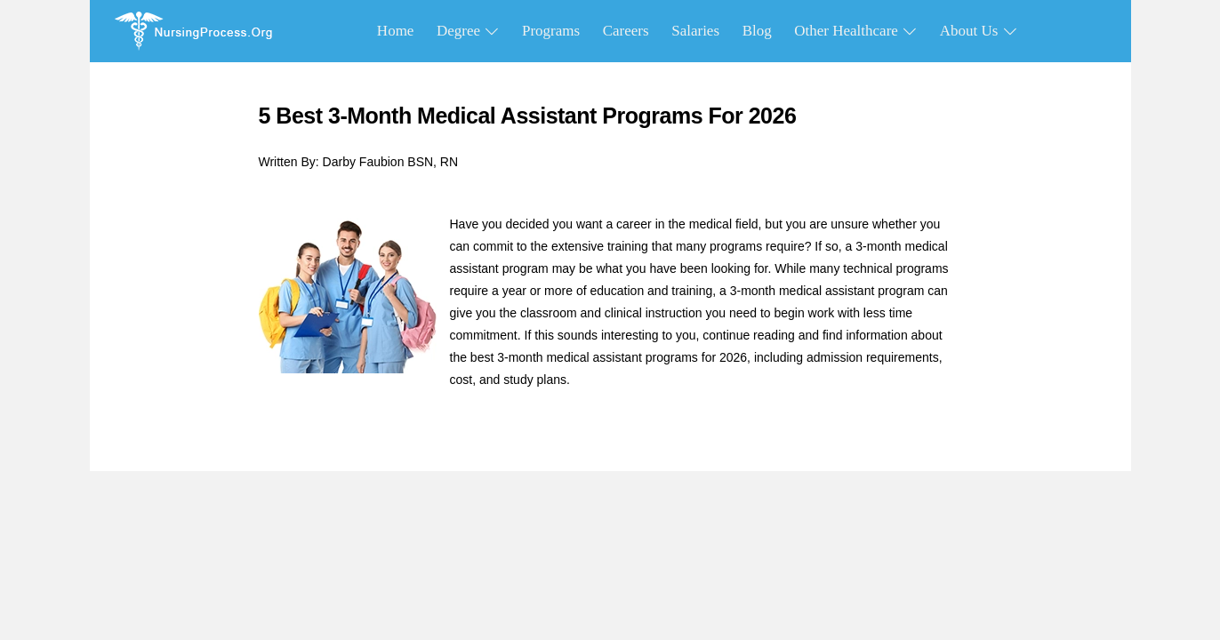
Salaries (695, 30)
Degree (468, 30)
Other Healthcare (855, 30)
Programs (551, 30)
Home (395, 30)
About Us (978, 30)
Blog (757, 30)
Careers (626, 30)
